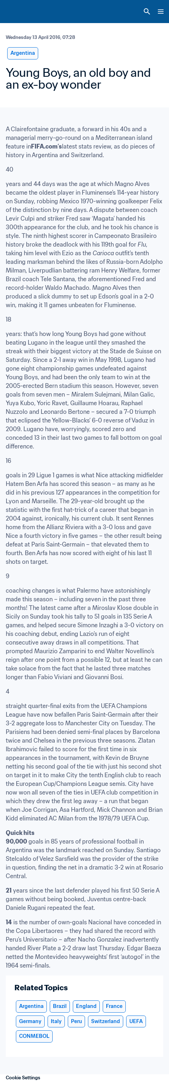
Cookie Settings (23, 1078)
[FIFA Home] (19, 11)
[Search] (147, 11)
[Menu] (160, 11)
